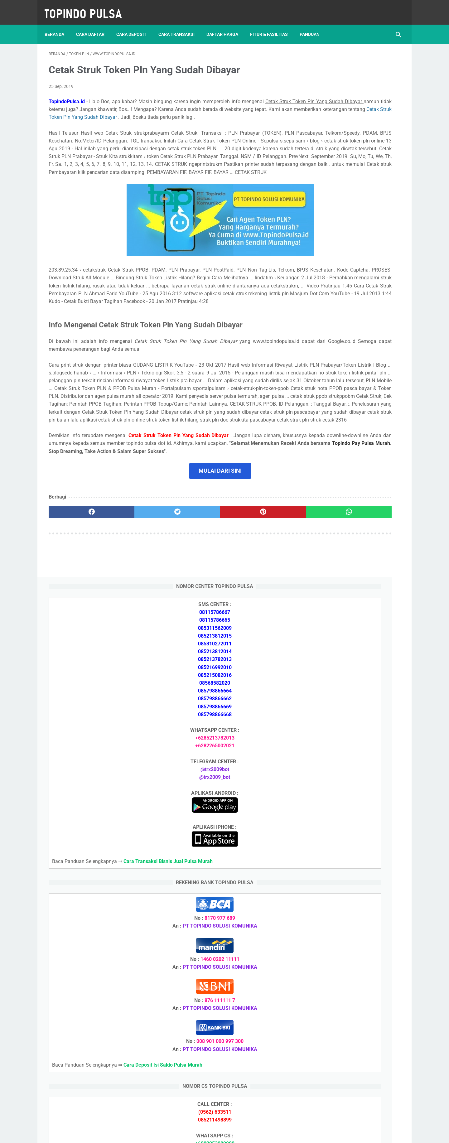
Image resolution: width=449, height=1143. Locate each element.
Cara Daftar (94, 24)
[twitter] (137, 592)
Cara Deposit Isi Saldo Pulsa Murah (350, 925)
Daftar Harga (226, 24)
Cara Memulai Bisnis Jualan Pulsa (349, 784)
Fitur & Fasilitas (273, 24)
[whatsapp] (254, 592)
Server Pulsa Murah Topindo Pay (203, 1133)
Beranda (58, 24)
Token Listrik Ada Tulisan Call (344, 844)
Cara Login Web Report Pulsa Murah (352, 888)
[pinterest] (196, 592)
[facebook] (78, 592)
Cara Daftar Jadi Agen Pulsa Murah (351, 769)
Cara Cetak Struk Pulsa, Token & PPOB (355, 1016)
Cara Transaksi (180, 24)
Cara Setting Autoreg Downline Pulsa (352, 873)
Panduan (314, 24)
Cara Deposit (135, 24)
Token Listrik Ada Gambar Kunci (347, 859)
